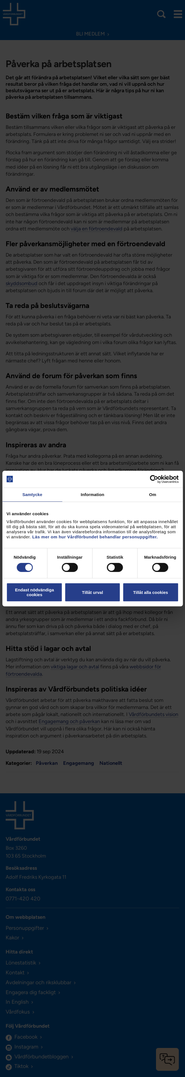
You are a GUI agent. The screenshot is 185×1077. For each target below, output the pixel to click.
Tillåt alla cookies (150, 592)
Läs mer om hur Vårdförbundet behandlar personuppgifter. (95, 536)
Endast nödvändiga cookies (34, 592)
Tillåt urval (92, 592)
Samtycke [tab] (32, 494)
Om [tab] (152, 494)
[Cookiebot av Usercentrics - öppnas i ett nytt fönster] (154, 479)
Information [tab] (92, 494)
